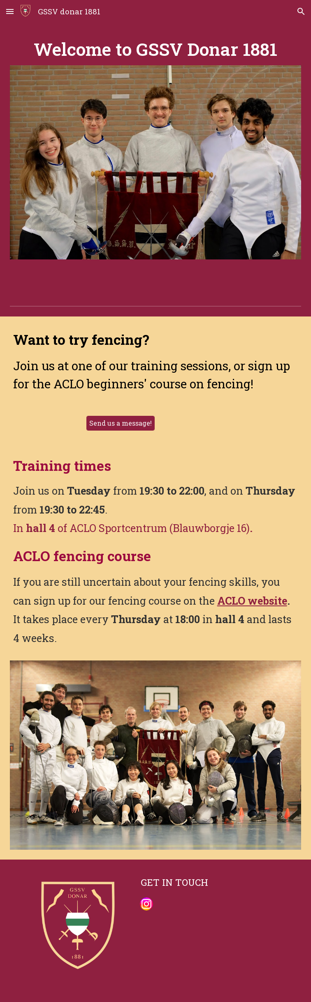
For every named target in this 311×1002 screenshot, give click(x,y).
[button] (10, 11)
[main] (156, 49)
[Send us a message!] (120, 423)
